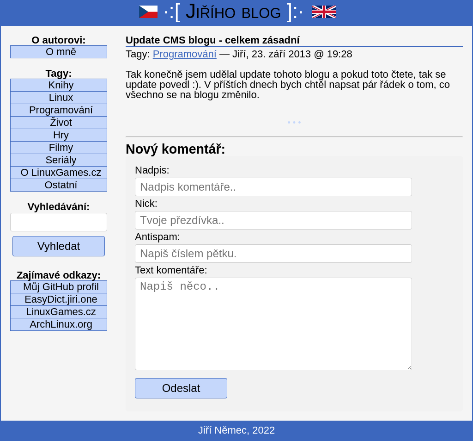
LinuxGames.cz (61, 311)
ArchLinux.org (61, 324)
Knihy (60, 85)
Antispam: (157, 236)
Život (61, 122)
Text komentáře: (171, 270)
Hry (61, 135)
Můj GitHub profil (61, 286)
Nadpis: (152, 170)
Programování (61, 110)
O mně (61, 51)
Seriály (60, 160)
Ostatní (61, 185)
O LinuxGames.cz (61, 172)
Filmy (61, 147)
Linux (61, 97)
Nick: (146, 203)
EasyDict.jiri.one (60, 299)
